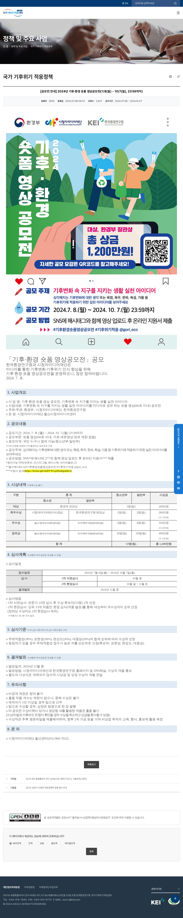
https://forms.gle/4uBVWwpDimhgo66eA (48, 471)
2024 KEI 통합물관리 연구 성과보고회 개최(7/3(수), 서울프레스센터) (56, 779)
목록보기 (91, 764)
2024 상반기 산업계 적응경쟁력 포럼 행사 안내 (46, 787)
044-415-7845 (18, 899)
